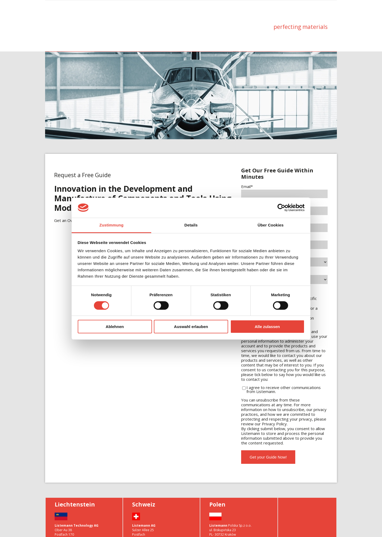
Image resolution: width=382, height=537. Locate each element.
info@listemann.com (70, 531)
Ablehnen (115, 326)
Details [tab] (191, 225)
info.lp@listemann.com (226, 527)
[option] (191, 79)
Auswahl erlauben (191, 326)
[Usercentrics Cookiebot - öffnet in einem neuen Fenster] (281, 208)
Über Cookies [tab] (271, 225)
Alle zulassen (267, 326)
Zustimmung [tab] (111, 225)
